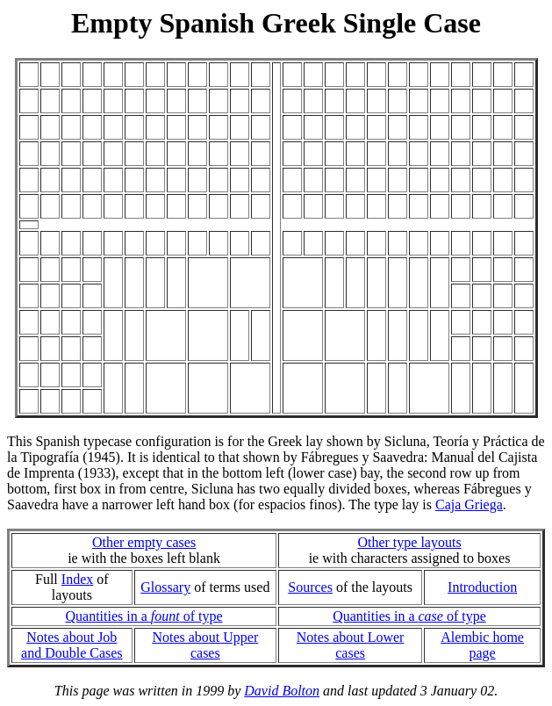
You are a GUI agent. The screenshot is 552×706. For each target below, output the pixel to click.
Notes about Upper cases (205, 645)
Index (77, 579)
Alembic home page (482, 645)
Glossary (165, 587)
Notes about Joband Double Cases (72, 645)
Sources (310, 587)
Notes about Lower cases (351, 645)
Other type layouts (409, 542)
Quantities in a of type (143, 616)
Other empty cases (144, 542)
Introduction (482, 587)
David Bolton (281, 690)
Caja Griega (469, 504)
